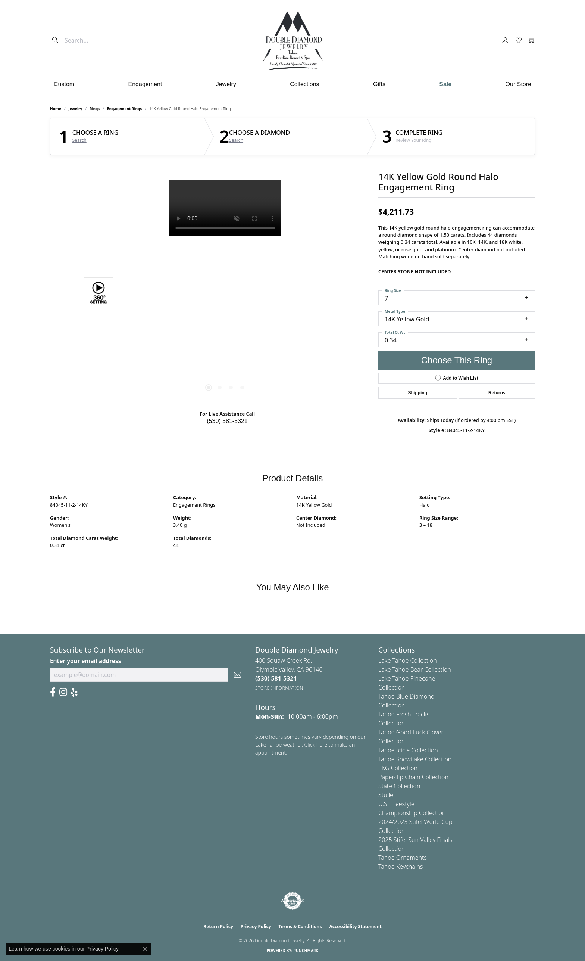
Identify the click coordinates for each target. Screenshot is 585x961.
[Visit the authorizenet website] (292, 901)
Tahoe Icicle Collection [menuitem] (408, 750)
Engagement (145, 84)
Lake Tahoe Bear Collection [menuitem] (414, 669)
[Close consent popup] (145, 949)
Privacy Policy (256, 926)
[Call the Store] (276, 678)
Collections (304, 84)
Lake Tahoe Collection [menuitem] (407, 660)
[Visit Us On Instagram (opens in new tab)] (63, 692)
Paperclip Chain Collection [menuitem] (413, 777)
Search (79, 140)
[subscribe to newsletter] (238, 675)
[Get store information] (279, 688)
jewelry (75, 108)
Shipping (417, 392)
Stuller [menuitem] (386, 795)
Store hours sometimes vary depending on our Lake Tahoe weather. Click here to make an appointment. (310, 744)
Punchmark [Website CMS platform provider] (306, 950)
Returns (496, 392)
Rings (95, 108)
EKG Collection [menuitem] (397, 768)
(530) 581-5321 (227, 421)
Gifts (379, 84)
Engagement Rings (124, 108)
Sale (445, 84)
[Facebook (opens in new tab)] (53, 692)
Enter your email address (85, 661)
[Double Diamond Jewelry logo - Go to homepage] (292, 41)
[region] (225, 292)
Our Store (518, 84)
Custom (64, 84)
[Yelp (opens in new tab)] (74, 692)
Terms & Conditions (300, 926)
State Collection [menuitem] (399, 786)
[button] (505, 40)
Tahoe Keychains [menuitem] (400, 866)
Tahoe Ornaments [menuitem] (402, 857)
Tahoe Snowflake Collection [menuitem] (414, 759)
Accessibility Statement (355, 926)
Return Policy (218, 926)
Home (55, 108)
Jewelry (226, 84)
